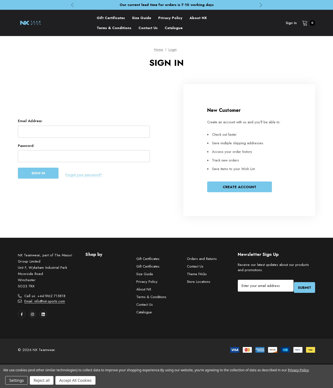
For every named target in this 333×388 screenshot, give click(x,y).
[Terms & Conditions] (114, 28)
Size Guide (144, 275)
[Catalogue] (173, 28)
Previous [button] (72, 4)
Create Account (239, 187)
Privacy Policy (147, 282)
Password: (26, 147)
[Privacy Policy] (170, 18)
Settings (16, 380)
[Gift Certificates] (110, 18)
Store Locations (198, 282)
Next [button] (260, 4)
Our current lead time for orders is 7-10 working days (167, 5)
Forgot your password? (84, 175)
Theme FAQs (197, 275)
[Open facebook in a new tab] (22, 315)
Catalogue (144, 313)
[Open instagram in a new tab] (32, 315)
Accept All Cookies (75, 380)
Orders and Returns (202, 260)
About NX (143, 290)
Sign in (291, 23)
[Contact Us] (148, 28)
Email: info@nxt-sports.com (44, 302)
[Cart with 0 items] (307, 23)
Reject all (42, 380)
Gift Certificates (147, 260)
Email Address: (30, 122)
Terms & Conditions (151, 298)
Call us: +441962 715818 (44, 297)
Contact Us (144, 305)
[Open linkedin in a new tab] (43, 315)
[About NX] (198, 18)
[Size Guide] (141, 18)
